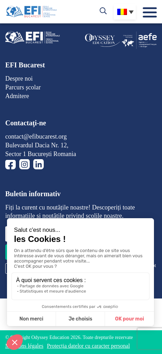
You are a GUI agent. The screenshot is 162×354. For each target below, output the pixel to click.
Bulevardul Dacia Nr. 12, (36, 145)
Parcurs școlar (23, 87)
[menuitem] (125, 12)
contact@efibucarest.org (36, 136)
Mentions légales (24, 346)
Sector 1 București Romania (40, 153)
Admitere (17, 96)
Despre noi (19, 78)
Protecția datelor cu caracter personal (88, 346)
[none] (125, 12)
